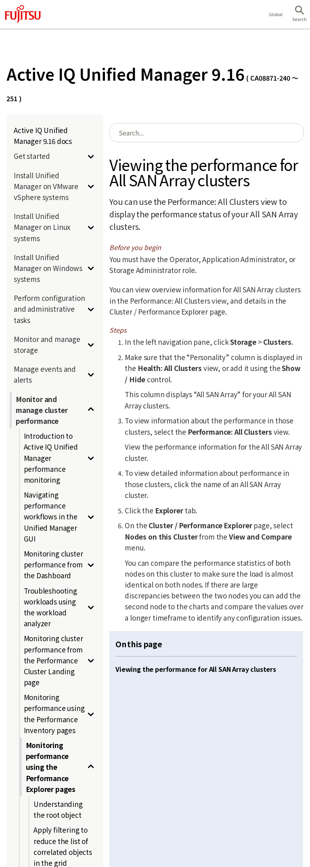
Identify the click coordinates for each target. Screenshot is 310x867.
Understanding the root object (58, 809)
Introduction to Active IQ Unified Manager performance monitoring (51, 458)
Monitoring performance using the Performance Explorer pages (51, 767)
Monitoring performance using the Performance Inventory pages (54, 713)
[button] (299, 14)
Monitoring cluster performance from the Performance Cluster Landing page (53, 660)
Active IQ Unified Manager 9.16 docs (43, 135)
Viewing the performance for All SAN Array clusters (195, 669)
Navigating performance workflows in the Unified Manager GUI (51, 517)
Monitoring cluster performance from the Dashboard (53, 564)
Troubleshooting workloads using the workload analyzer (50, 607)
